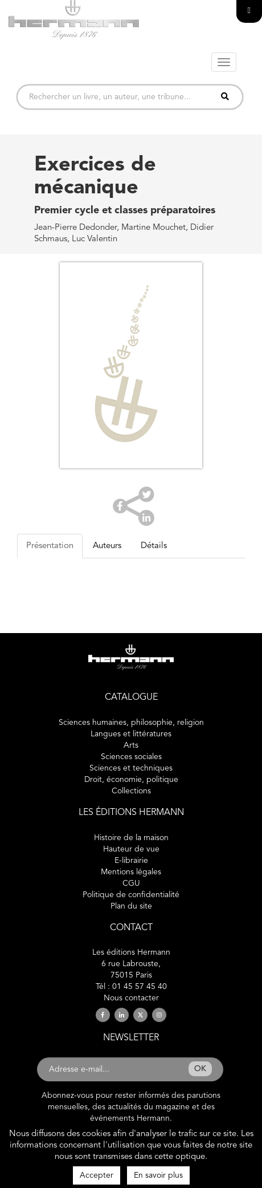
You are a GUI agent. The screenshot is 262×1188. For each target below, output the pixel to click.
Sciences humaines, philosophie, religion (131, 723)
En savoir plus (158, 1175)
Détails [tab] (154, 546)
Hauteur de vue (131, 849)
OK (200, 1069)
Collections (131, 791)
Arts (131, 745)
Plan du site (131, 906)
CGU (131, 883)
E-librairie (131, 861)
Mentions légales (131, 872)
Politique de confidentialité (131, 895)
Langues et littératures (131, 734)
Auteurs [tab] (107, 546)
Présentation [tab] (49, 546)
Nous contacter (131, 998)
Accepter (96, 1175)
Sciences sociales (131, 757)
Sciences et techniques (131, 768)
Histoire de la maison (131, 838)
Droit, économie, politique (131, 780)
